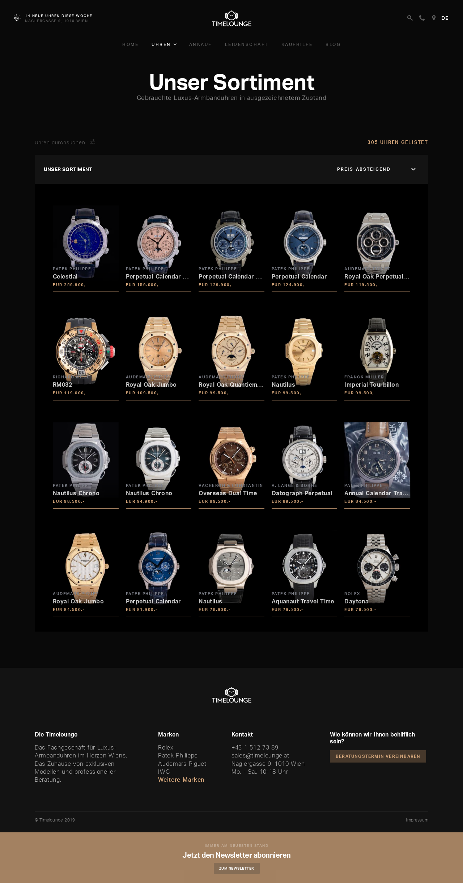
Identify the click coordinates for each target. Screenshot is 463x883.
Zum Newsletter (237, 868)
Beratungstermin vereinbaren (378, 756)
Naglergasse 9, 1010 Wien (268, 763)
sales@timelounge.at (260, 755)
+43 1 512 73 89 (255, 747)
